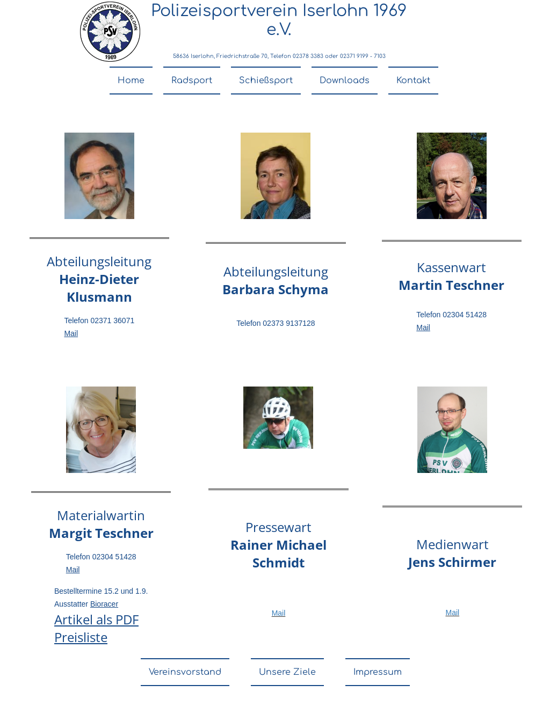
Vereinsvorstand (185, 672)
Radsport (191, 80)
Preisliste (80, 637)
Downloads (345, 80)
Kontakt (413, 80)
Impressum (377, 672)
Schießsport (266, 80)
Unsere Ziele (287, 672)
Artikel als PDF (96, 619)
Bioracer (104, 604)
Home (131, 80)
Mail (71, 333)
